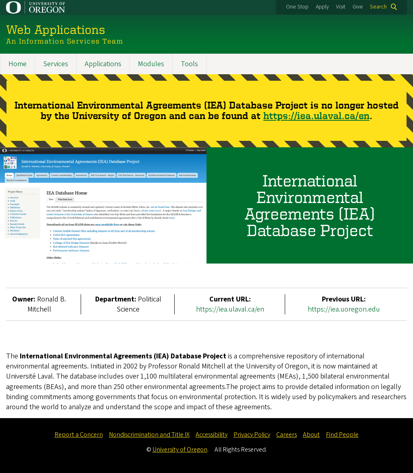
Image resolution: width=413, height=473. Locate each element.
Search (378, 7)
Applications (103, 64)
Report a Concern (78, 434)
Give (358, 7)
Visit (340, 7)
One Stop (297, 7)
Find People (342, 434)
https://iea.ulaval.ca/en (316, 115)
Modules (151, 64)
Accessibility (211, 434)
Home (17, 64)
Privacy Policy (252, 434)
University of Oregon (179, 449)
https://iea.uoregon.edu (344, 309)
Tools (189, 64)
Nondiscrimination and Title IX (149, 434)
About (311, 434)
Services (55, 64)
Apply (322, 7)
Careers (286, 434)
